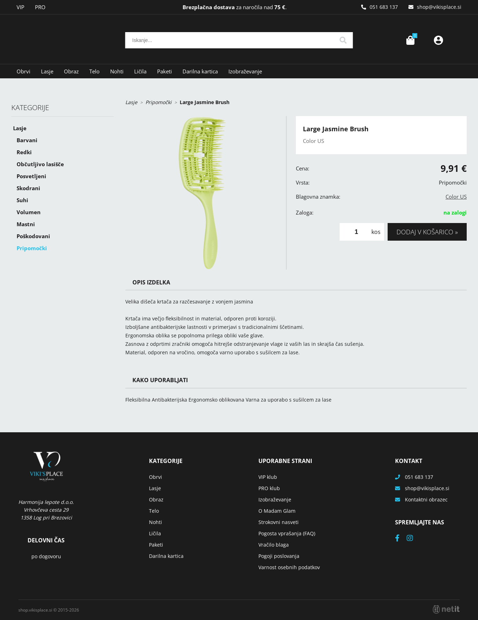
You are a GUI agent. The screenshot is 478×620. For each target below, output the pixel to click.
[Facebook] (401, 538)
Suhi (22, 200)
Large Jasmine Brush (204, 102)
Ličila (140, 71)
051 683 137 (384, 7)
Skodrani (28, 188)
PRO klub (269, 488)
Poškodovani (33, 236)
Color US (456, 196)
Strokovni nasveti (278, 522)
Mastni (26, 224)
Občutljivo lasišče (40, 164)
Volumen (29, 212)
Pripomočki (32, 248)
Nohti (117, 71)
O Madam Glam (276, 510)
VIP (20, 7)
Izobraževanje (245, 71)
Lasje (47, 71)
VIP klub (267, 477)
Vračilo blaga (273, 544)
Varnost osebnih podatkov (289, 567)
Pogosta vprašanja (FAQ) (286, 533)
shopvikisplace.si (439, 7)
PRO (40, 7)
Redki (24, 152)
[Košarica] (410, 40)
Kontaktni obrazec (426, 499)
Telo (94, 71)
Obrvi (23, 71)
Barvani (27, 140)
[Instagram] (413, 538)
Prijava (438, 40)
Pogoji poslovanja (278, 556)
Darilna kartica (200, 71)
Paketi (164, 71)
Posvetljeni (31, 176)
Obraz (71, 71)
